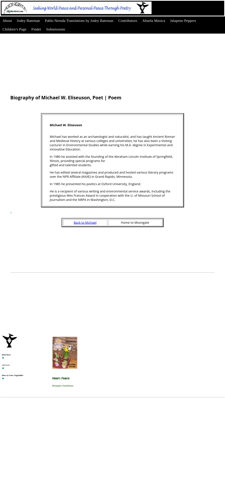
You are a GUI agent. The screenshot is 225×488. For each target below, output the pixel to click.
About (7, 21)
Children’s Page (14, 29)
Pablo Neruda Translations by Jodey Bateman (79, 21)
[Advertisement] (112, 57)
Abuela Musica (153, 21)
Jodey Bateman (28, 21)
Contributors (127, 21)
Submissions (55, 29)
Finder (36, 29)
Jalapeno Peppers (183, 21)
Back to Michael (85, 222)
